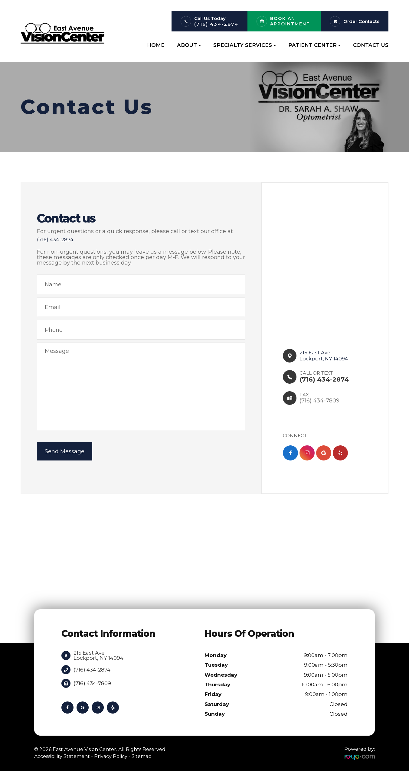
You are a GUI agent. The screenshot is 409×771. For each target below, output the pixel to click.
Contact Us (370, 45)
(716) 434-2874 (216, 24)
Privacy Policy (110, 756)
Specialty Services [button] (244, 45)
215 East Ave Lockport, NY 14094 (98, 655)
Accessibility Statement (62, 756)
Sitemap (142, 756)
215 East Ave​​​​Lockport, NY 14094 (325, 355)
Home (156, 45)
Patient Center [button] (314, 45)
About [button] (189, 45)
